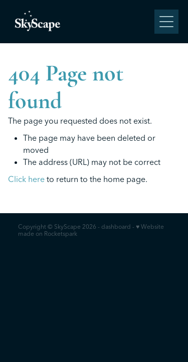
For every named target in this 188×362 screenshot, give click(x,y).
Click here (26, 179)
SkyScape (67, 226)
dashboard (116, 226)
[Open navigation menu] (166, 22)
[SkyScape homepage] (82, 21)
